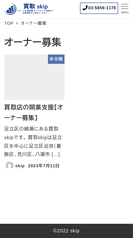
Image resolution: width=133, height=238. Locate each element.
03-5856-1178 (99, 7)
